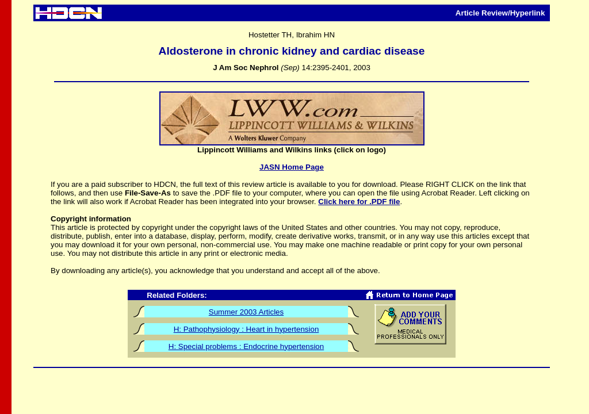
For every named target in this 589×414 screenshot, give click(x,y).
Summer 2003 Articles (246, 312)
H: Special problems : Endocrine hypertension (246, 346)
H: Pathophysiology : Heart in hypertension (246, 329)
